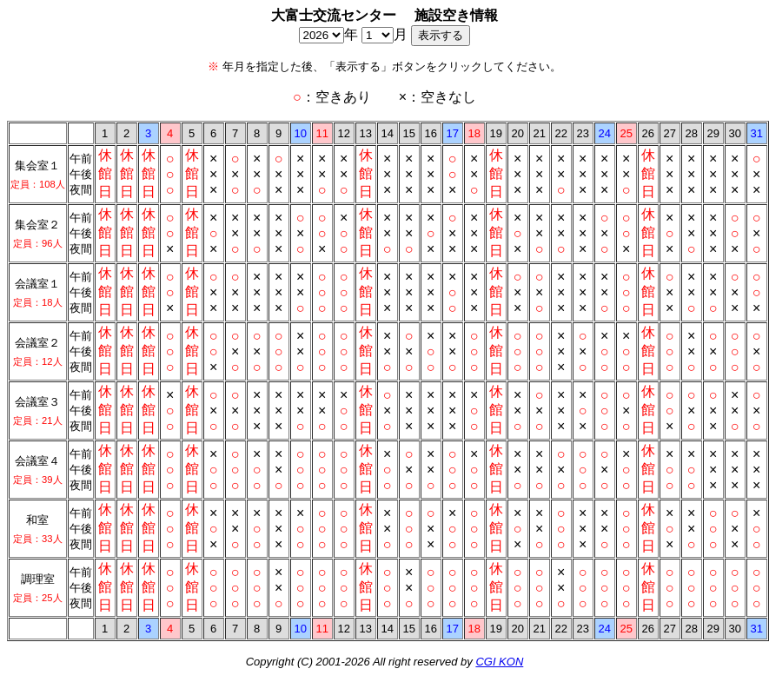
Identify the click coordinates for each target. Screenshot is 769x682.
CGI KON (499, 661)
